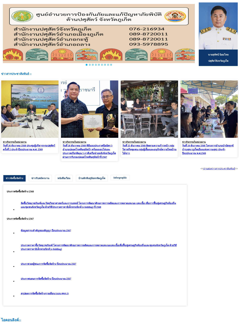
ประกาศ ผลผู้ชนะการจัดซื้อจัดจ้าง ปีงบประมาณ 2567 (48, 264)
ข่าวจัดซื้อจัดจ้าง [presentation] (14, 178)
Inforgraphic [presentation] (120, 177)
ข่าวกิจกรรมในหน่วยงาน (14, 142)
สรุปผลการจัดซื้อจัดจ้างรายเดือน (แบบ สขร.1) (45, 293)
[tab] (14, 178)
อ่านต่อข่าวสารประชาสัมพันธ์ (219, 168)
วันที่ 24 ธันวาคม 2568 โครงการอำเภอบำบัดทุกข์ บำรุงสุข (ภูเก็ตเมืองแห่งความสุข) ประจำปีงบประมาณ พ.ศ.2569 (208, 149)
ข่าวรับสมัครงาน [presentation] (40, 178)
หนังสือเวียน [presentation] (63, 178)
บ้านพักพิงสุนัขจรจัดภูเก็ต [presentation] (91, 178)
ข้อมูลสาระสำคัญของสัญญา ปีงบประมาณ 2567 (46, 230)
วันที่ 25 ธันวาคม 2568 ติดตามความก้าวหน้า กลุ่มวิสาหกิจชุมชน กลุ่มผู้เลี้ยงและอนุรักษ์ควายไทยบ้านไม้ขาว (149, 149)
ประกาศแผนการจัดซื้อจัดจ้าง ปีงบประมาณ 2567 (46, 278)
